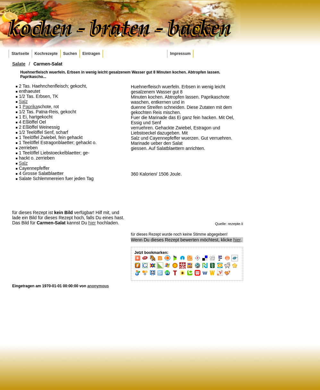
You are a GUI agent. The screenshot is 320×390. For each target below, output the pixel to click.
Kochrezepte (46, 53)
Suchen (70, 53)
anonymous (98, 286)
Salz (23, 101)
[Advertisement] (68, 195)
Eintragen (91, 53)
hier (92, 222)
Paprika (30, 106)
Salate (18, 63)
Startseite (20, 53)
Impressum (180, 53)
